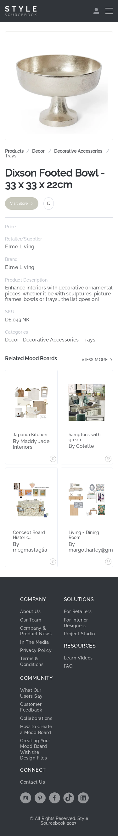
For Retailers (78, 611)
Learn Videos (78, 657)
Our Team (30, 619)
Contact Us (32, 782)
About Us (30, 611)
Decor (39, 151)
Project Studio (79, 633)
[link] (39, 151)
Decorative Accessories (79, 151)
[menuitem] (97, 11)
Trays (10, 155)
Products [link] (14, 151)
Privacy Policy (36, 650)
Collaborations (36, 718)
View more (97, 359)
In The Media (34, 642)
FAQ (68, 666)
